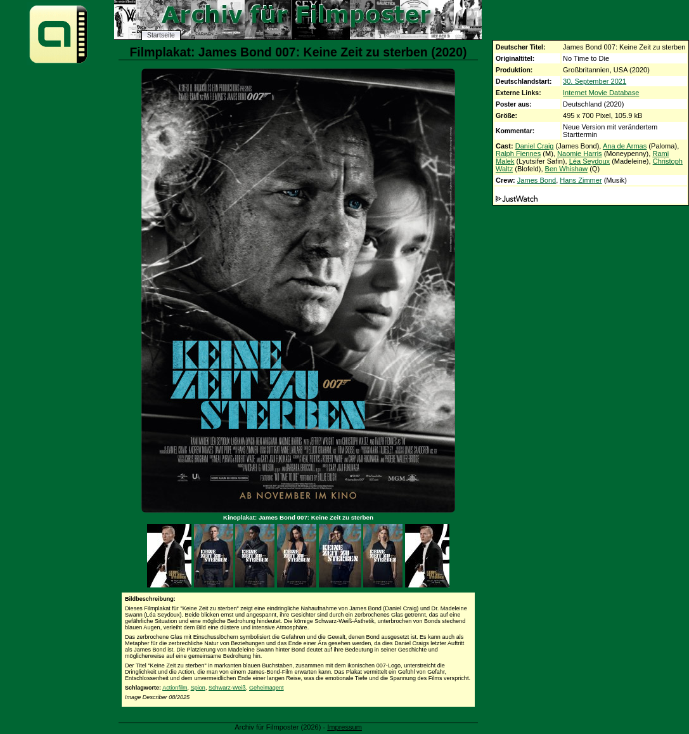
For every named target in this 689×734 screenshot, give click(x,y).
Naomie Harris (579, 153)
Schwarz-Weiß (227, 688)
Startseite (161, 35)
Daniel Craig (534, 146)
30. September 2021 (594, 81)
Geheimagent (266, 688)
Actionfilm (174, 688)
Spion (198, 688)
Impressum (344, 727)
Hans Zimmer (581, 180)
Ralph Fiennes (518, 153)
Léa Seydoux (589, 161)
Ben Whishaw (566, 169)
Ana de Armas (625, 146)
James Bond (536, 180)
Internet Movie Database (601, 92)
